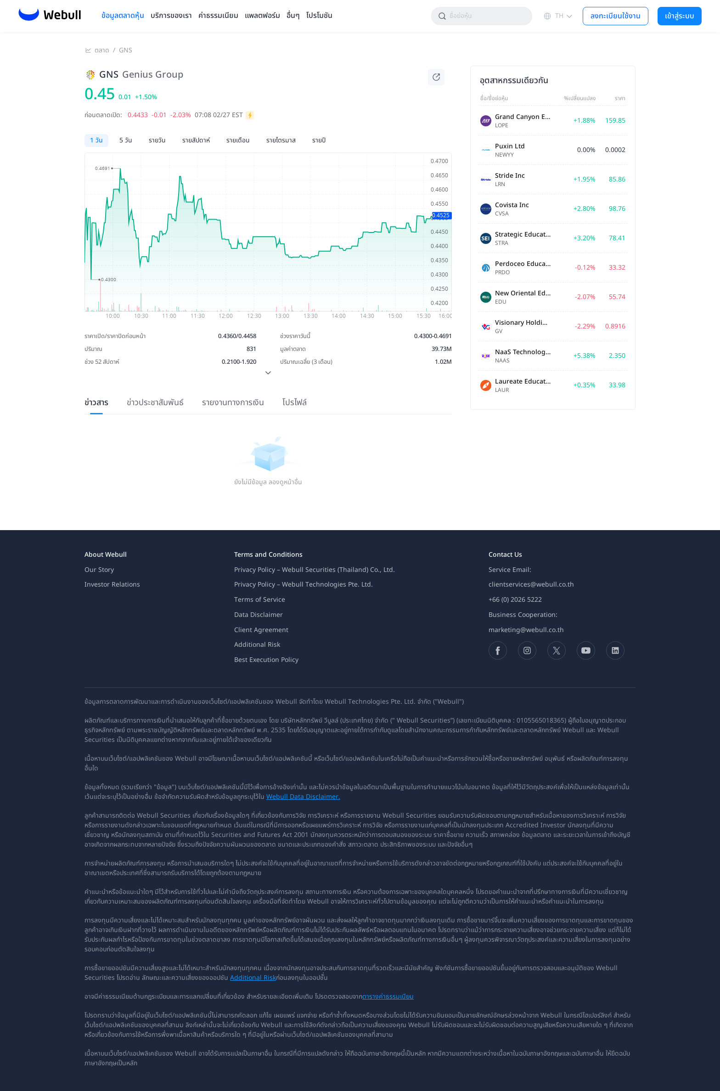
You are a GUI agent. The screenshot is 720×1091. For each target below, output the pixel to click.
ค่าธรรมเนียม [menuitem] (218, 15)
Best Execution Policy (266, 660)
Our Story (99, 570)
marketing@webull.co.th (526, 630)
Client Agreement (261, 630)
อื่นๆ (293, 15)
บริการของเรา (171, 15)
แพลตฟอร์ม (262, 15)
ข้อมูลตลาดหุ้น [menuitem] (122, 15)
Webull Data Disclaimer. (303, 797)
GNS (125, 50)
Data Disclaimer (258, 615)
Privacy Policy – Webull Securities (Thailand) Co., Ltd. (314, 570)
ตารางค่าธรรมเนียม (388, 996)
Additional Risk (257, 645)
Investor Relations (112, 584)
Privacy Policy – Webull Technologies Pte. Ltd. (303, 584)
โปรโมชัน (319, 15)
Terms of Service (259, 600)
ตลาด (102, 50)
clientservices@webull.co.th (531, 584)
